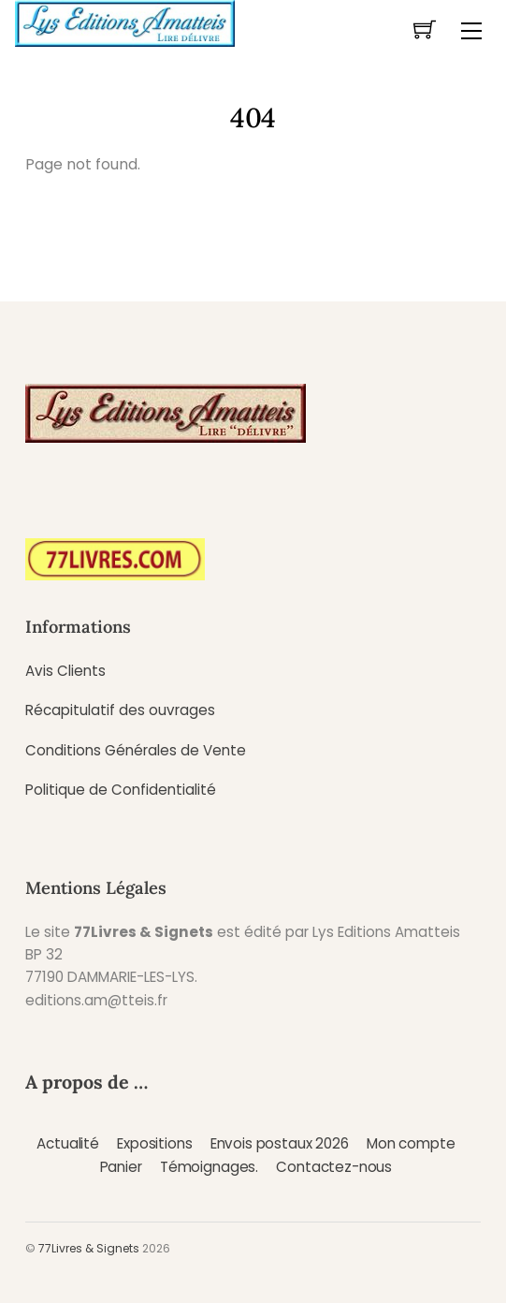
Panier (121, 1167)
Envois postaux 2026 (279, 1143)
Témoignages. (209, 1167)
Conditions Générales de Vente (135, 750)
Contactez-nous (334, 1167)
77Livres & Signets (88, 1248)
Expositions (154, 1143)
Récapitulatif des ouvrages (120, 710)
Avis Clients (65, 671)
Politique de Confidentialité (120, 789)
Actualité (67, 1143)
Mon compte (411, 1143)
